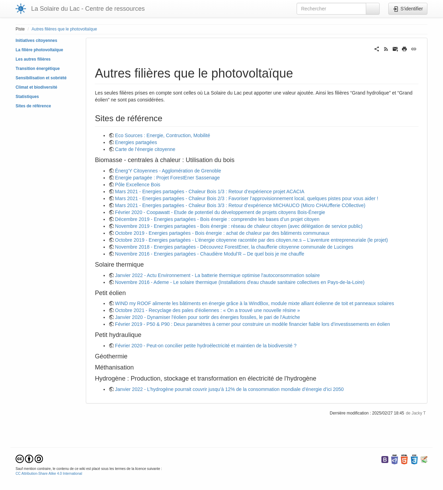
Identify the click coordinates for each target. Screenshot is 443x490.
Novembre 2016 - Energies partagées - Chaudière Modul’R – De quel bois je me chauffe (209, 254)
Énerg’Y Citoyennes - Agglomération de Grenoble (168, 170)
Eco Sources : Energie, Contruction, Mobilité (162, 135)
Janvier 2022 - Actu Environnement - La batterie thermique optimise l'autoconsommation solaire (217, 275)
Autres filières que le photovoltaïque (64, 29)
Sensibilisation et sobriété (41, 77)
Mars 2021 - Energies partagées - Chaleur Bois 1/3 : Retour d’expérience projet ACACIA (209, 191)
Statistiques (27, 96)
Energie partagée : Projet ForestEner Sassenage (167, 177)
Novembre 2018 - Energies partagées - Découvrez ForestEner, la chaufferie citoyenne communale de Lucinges (234, 247)
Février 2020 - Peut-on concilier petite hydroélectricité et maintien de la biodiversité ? (206, 345)
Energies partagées (136, 142)
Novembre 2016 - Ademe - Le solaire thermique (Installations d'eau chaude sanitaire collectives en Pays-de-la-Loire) (239, 282)
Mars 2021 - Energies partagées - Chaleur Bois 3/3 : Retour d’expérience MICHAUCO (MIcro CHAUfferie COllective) (240, 205)
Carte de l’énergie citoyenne (145, 149)
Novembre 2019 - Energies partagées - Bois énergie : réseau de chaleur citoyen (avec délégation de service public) (238, 226)
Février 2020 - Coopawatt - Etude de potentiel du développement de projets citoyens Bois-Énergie (220, 212)
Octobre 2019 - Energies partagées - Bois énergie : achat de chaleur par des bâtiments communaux (222, 233)
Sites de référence (33, 106)
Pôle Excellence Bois (137, 184)
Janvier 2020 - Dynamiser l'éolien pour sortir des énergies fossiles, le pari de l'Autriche (207, 317)
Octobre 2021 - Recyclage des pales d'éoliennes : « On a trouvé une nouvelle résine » (207, 310)
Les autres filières (33, 59)
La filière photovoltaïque (39, 49)
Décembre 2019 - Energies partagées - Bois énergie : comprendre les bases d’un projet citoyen (217, 219)
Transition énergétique (38, 68)
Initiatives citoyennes (36, 40)
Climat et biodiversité (36, 87)
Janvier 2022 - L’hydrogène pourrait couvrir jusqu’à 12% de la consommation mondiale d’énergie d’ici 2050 (229, 389)
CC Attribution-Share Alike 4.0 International (49, 473)
